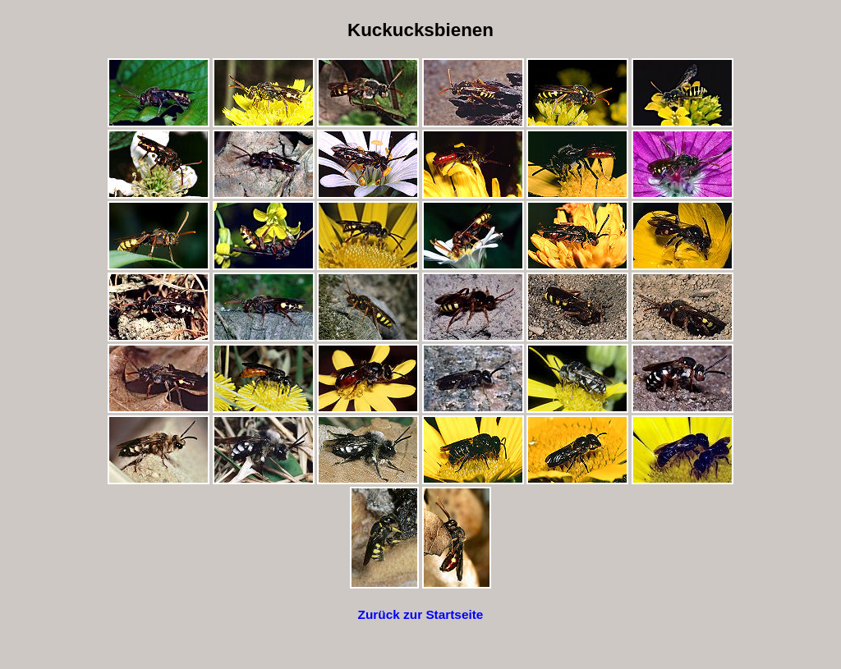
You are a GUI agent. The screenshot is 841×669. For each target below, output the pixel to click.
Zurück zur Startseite (421, 614)
